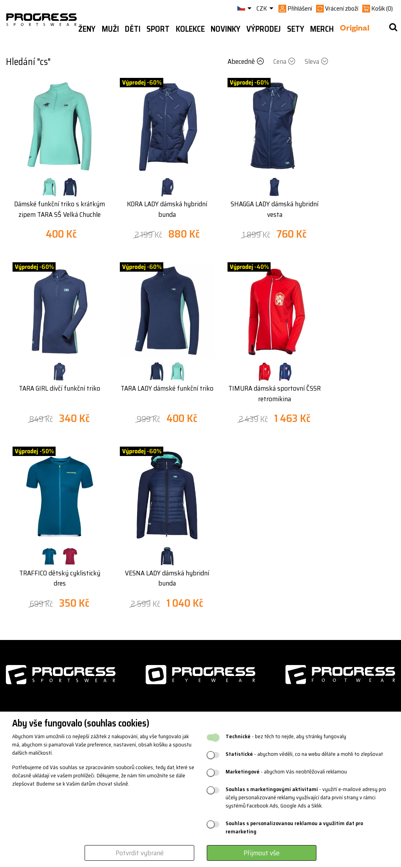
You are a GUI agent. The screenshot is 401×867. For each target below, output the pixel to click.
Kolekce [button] (190, 29)
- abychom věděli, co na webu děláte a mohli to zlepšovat (304, 754)
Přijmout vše (262, 852)
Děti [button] (133, 29)
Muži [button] (110, 29)
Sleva (316, 61)
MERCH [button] (322, 29)
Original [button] (354, 29)
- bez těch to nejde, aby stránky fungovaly (286, 736)
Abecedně (247, 61)
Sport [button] (158, 29)
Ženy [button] (87, 29)
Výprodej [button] (263, 29)
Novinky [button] (225, 29)
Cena (285, 61)
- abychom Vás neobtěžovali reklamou (286, 772)
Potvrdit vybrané (140, 852)
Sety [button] (295, 29)
